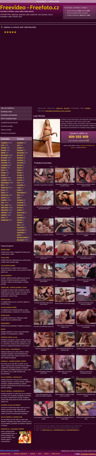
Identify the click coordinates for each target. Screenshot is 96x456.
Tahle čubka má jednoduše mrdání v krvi (65, 326)
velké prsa (15, 14)
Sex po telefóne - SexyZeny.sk (11, 377)
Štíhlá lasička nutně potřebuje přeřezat (86, 280)
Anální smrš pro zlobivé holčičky (43, 234)
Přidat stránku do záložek (9, 450)
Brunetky (66, 108)
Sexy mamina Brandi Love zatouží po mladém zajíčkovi (43, 395)
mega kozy (22, 14)
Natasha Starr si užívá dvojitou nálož (65, 234)
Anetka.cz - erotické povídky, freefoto (13, 361)
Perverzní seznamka (8, 133)
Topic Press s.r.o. (47, 430)
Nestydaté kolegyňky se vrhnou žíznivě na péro (65, 184)
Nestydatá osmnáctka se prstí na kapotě (58, 111)
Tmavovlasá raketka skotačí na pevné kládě (44, 280)
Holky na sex (5, 299)
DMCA (46, 453)
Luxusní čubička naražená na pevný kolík (43, 257)
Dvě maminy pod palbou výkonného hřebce (44, 207)
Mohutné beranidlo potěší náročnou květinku (85, 303)
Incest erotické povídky (9, 307)
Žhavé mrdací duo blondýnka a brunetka (86, 207)
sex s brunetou (42, 14)
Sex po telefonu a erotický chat (11, 417)
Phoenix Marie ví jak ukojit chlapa (65, 303)
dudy (27, 14)
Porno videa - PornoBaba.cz (10, 349)
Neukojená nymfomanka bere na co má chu (64, 280)
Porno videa (5, 257)
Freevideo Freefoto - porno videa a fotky (29, 7)
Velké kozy (59, 108)
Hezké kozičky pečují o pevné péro (64, 257)
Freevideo (5, 139)
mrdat (10, 16)
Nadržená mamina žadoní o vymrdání (44, 349)
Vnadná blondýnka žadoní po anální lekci (43, 372)
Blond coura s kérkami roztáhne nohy (86, 418)
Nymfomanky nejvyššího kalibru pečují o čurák (86, 184)
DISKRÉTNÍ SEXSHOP (9, 123)
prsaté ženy (33, 14)
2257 (39, 453)
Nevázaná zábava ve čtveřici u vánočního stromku (86, 257)
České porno (5, 315)
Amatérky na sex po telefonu (11, 405)
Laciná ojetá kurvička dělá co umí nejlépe (43, 418)
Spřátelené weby (5, 453)
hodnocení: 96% (10, 32)
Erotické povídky (54, 1)
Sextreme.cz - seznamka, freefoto (12, 429)
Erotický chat (6, 112)
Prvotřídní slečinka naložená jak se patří (86, 395)
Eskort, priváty (6, 130)
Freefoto (20, 139)
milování (15, 16)
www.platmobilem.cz (72, 430)
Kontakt (32, 453)
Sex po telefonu (42, 1)
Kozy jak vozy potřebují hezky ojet (43, 326)
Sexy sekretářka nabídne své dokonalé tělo (64, 349)
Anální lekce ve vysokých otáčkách (64, 372)
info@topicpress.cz (60, 430)
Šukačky (87, 108)
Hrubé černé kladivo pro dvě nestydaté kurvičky (64, 207)
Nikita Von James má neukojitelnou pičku (86, 372)
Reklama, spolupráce (20, 453)
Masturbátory (5, 323)
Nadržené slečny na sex (9, 337)
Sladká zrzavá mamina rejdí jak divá (86, 349)
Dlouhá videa (5, 249)
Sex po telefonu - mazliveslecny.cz (12, 391)
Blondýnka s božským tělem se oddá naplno (65, 418)
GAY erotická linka (8, 118)
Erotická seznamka (9, 115)
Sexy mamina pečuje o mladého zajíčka (86, 234)
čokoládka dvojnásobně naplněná (43, 185)
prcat (20, 16)
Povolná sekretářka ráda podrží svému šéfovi (43, 303)
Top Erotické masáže (8, 265)
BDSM (3, 329)
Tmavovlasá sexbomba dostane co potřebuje (86, 326)
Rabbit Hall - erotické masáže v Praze (14, 287)
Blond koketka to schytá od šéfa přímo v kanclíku (64, 395)
